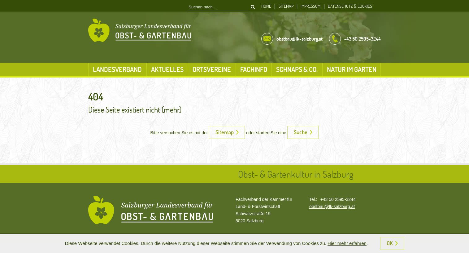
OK (390, 243)
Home (266, 6)
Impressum (310, 6)
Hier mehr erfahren (347, 243)
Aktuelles (167, 69)
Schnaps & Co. (297, 69)
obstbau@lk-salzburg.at (332, 206)
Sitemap (286, 6)
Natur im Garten (351, 69)
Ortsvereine (212, 69)
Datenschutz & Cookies (350, 6)
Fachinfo (253, 69)
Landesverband (117, 69)
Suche (300, 132)
